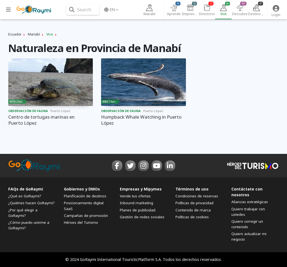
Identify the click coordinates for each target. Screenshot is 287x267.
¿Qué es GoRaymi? (24, 196)
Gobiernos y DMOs (82, 189)
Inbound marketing (136, 202)
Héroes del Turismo (81, 222)
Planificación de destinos (85, 196)
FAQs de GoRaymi (25, 189)
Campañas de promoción (86, 215)
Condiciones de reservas (196, 196)
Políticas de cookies (192, 216)
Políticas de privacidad (194, 202)
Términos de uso (192, 189)
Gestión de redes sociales (142, 216)
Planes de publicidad (137, 210)
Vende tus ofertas (135, 196)
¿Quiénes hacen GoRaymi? (31, 202)
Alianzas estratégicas (249, 201)
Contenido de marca (193, 210)
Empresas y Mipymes (141, 189)
